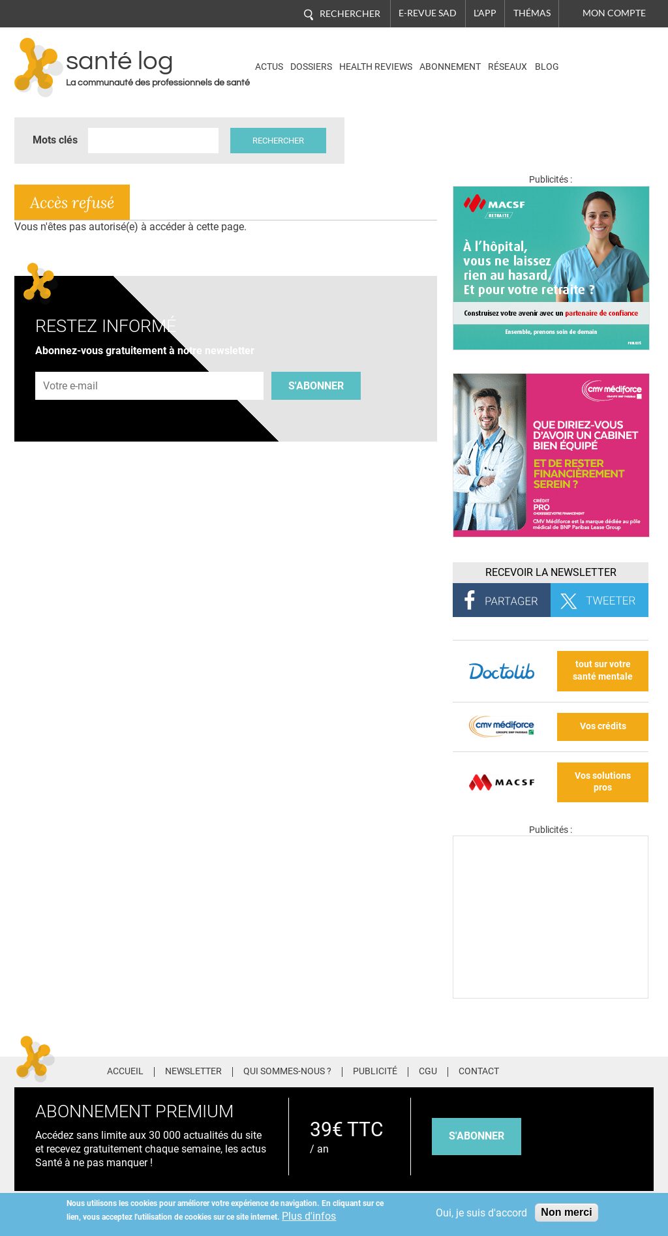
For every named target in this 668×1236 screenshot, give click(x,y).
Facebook (547, 1070)
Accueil (125, 1071)
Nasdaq (597, 57)
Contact (479, 1071)
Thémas (532, 13)
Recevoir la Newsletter (550, 572)
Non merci (566, 1212)
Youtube (645, 1070)
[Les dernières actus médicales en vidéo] (550, 995)
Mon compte (614, 13)
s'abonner (476, 1136)
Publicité (375, 1071)
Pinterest (596, 1070)
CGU (428, 1071)
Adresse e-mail (71, 364)
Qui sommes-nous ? (287, 1071)
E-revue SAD (428, 13)
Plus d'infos (309, 1216)
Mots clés (55, 140)
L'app (485, 13)
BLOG (547, 66)
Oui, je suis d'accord (481, 1213)
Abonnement (450, 66)
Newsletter (193, 1071)
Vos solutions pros (603, 782)
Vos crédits (603, 726)
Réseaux (507, 66)
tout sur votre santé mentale (603, 670)
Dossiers (311, 66)
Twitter (572, 1070)
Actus (269, 66)
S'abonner (316, 386)
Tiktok (621, 1070)
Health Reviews (375, 66)
